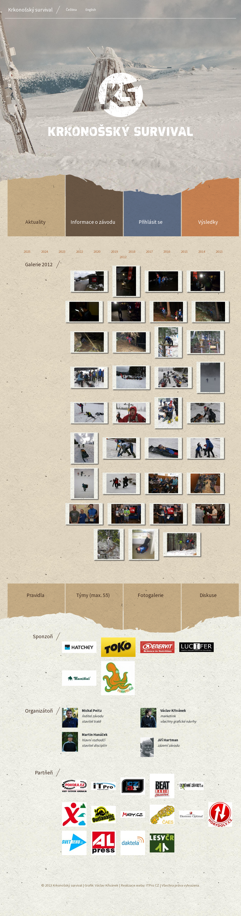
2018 (131, 251)
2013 (219, 251)
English (90, 9)
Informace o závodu (93, 222)
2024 (44, 251)
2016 (166, 251)
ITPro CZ (152, 885)
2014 (201, 251)
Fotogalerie (151, 595)
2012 (123, 257)
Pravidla (36, 595)
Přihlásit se (151, 222)
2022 (79, 251)
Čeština (71, 9)
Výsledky (208, 222)
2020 (96, 251)
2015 (184, 251)
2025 (27, 251)
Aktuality (35, 222)
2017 (149, 251)
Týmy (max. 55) (93, 595)
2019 (114, 251)
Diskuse (208, 595)
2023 (62, 251)
